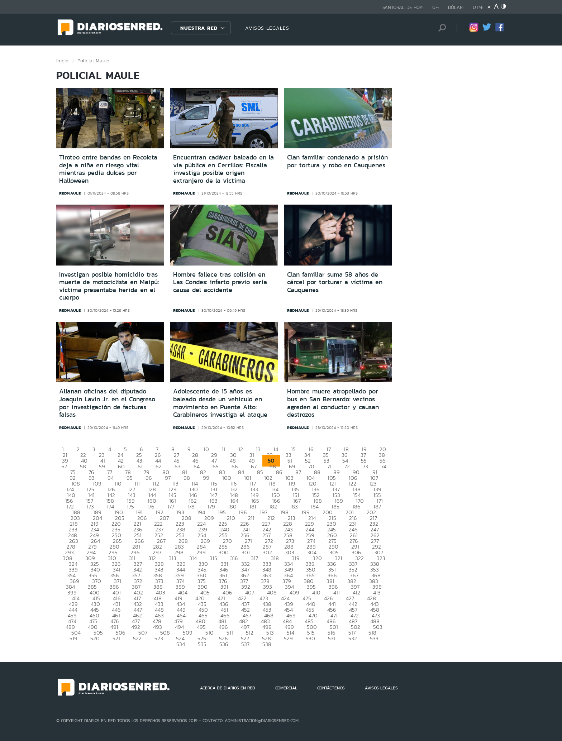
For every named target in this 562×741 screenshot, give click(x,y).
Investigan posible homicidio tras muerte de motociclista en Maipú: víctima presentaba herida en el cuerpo (109, 286)
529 (288, 638)
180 (232, 506)
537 (245, 644)
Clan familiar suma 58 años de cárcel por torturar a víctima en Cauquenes (334, 282)
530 (310, 638)
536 (223, 644)
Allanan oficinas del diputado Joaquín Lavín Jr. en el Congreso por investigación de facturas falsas (107, 403)
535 (202, 644)
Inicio (62, 60)
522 (137, 638)
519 (73, 638)
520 (95, 638)
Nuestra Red (199, 28)
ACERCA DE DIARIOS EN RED (227, 688)
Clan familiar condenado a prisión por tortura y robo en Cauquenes (337, 161)
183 (294, 506)
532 (352, 638)
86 (279, 472)
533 (374, 638)
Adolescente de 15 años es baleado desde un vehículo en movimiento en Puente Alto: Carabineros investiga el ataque (220, 403)
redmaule (70, 193)
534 (180, 644)
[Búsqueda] (440, 27)
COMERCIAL (286, 688)
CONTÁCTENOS (331, 688)
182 (273, 506)
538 (266, 644)
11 (223, 449)
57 (64, 466)
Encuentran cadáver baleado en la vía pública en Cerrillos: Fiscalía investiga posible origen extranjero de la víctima (223, 169)
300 (224, 552)
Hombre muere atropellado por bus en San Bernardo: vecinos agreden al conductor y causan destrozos (333, 403)
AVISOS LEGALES (267, 28)
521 (116, 638)
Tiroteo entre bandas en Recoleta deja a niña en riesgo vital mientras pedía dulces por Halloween (108, 169)
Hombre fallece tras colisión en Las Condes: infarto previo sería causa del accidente (220, 282)
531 (331, 638)
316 (234, 558)
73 (365, 466)
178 (191, 506)
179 (211, 506)
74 (383, 466)
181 (252, 506)
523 (158, 638)
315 (213, 558)
